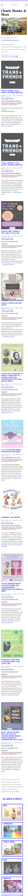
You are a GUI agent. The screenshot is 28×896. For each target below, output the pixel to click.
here (19, 787)
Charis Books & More (7, 98)
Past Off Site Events (13, 56)
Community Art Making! (10, 517)
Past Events (4, 56)
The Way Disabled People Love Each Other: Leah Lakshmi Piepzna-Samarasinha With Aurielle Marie (11, 587)
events (17, 791)
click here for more (7, 126)
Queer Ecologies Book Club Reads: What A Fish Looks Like (10, 661)
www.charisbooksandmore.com (10, 40)
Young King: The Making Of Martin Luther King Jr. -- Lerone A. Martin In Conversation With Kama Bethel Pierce (12, 377)
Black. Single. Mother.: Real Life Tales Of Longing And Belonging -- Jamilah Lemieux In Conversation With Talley (12, 736)
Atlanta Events (12, 799)
